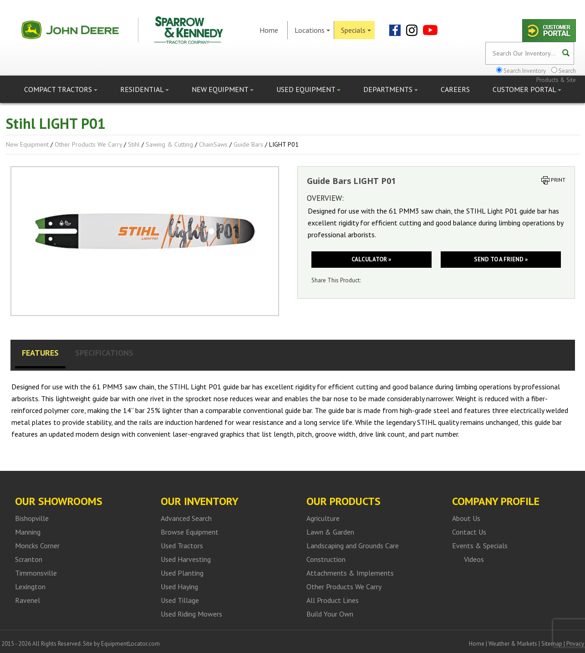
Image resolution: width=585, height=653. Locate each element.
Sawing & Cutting (169, 144)
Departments (390, 89)
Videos (474, 559)
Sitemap (551, 644)
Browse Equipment (190, 531)
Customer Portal (527, 89)
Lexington (30, 586)
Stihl (134, 144)
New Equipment (223, 89)
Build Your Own (329, 613)
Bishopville (32, 518)
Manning (28, 531)
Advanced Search (186, 518)
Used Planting (182, 572)
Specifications (104, 352)
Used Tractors (182, 545)
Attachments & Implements (350, 572)
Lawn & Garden (330, 531)
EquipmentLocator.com (130, 644)
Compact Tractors (60, 89)
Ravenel (27, 600)
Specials (356, 30)
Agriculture (323, 518)
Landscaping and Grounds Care (352, 545)
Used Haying (179, 586)
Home (268, 30)
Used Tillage (180, 600)
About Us (466, 518)
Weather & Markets (512, 644)
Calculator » (371, 259)
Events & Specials (480, 545)
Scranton (28, 559)
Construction (326, 559)
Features (40, 352)
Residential (144, 89)
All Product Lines (332, 600)
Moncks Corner (37, 545)
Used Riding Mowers (191, 613)
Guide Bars (248, 144)
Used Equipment (308, 89)
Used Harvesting (186, 559)
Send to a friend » (501, 259)
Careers (455, 89)
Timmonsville (36, 572)
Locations (312, 30)
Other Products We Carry (88, 144)
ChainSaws (213, 144)
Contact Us (469, 531)
